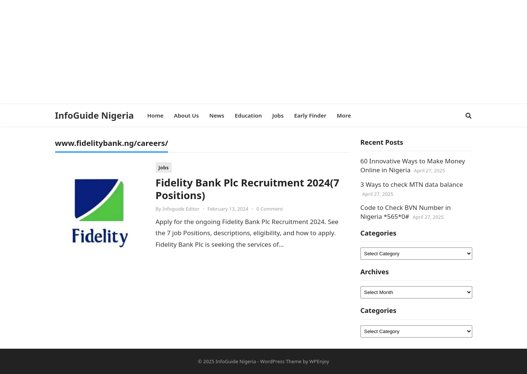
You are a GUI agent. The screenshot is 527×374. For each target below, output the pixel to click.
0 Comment (269, 208)
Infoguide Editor (180, 208)
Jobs (164, 167)
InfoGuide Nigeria (94, 115)
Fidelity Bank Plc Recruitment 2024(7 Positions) (247, 189)
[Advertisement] (223, 52)
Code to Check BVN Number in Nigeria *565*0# (406, 212)
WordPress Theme (281, 361)
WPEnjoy (319, 361)
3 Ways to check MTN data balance (412, 184)
